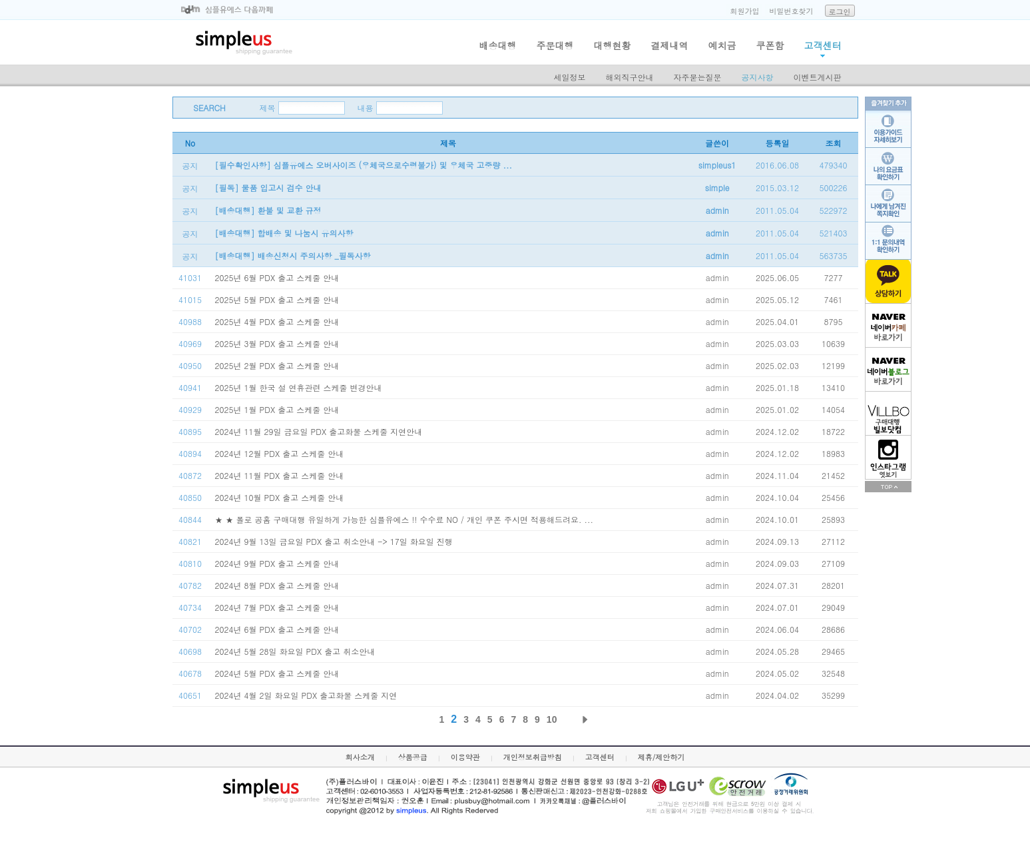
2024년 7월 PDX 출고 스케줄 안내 (277, 607)
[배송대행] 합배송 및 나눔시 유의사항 (284, 232)
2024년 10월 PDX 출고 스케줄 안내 (279, 497)
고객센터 (823, 45)
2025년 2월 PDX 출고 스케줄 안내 (277, 365)
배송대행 (498, 45)
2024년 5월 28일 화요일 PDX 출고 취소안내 (295, 651)
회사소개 (360, 757)
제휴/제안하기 (661, 757)
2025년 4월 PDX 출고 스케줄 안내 (277, 321)
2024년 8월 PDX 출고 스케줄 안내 (277, 585)
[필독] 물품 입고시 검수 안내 (268, 187)
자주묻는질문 (698, 77)
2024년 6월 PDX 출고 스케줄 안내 (277, 629)
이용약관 (465, 757)
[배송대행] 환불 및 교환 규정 (268, 210)
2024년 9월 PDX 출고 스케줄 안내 (277, 563)
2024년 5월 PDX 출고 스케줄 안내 (277, 673)
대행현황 (612, 45)
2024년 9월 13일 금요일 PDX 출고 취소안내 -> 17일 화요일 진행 (334, 541)
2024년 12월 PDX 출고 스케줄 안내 (279, 453)
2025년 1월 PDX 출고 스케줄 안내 (277, 409)
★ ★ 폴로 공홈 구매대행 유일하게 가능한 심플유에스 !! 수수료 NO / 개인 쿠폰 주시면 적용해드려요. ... (404, 519)
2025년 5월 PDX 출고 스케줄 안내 (277, 299)
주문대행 (555, 45)
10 (552, 719)
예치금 (722, 45)
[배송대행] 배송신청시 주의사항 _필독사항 (293, 255)
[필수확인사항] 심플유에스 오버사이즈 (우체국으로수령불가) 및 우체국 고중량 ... (364, 165)
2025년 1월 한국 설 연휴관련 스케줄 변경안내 (298, 387)
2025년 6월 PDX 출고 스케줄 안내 (277, 277)
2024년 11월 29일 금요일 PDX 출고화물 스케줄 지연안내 (319, 431)
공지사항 (758, 77)
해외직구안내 (630, 77)
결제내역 (669, 45)
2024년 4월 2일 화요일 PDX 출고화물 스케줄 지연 (306, 695)
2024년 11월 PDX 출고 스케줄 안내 (279, 475)
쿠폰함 (770, 45)
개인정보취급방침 (532, 757)
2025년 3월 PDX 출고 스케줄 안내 (277, 343)
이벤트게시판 (818, 77)
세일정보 (570, 77)
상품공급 (412, 757)
